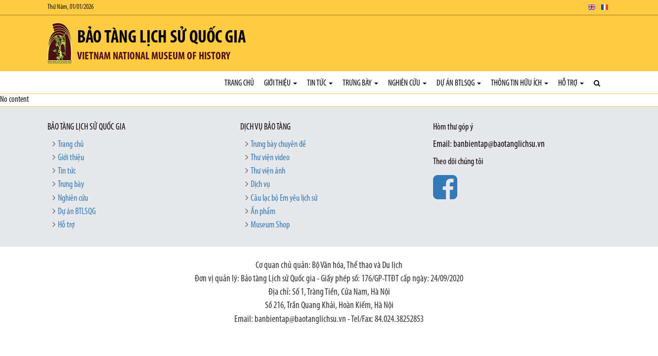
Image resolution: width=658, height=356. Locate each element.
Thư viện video (270, 158)
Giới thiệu (280, 83)
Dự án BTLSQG (459, 83)
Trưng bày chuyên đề (278, 144)
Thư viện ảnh (268, 171)
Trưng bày (360, 83)
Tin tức (320, 83)
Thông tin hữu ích (519, 83)
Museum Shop (270, 225)
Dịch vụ (260, 184)
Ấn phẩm (263, 212)
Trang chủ (239, 83)
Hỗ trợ (571, 83)
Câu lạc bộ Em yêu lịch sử (284, 198)
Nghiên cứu (407, 83)
